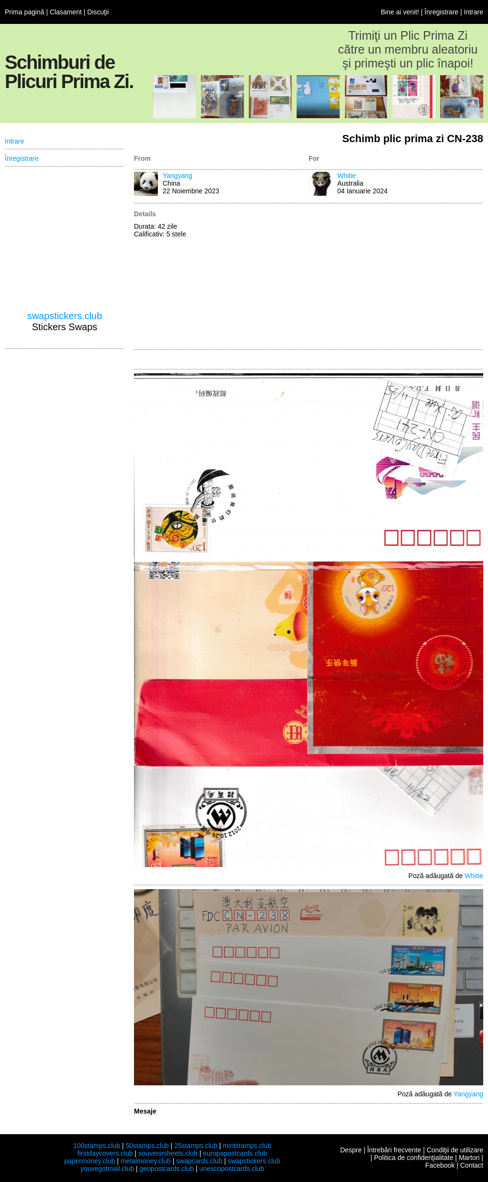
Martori (469, 1157)
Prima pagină (24, 12)
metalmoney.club (146, 1161)
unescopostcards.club (232, 1168)
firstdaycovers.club (105, 1153)
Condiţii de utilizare (455, 1150)
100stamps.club (96, 1145)
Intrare (473, 12)
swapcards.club (199, 1161)
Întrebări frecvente (394, 1150)
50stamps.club (146, 1145)
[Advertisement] (392, 277)
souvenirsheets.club (168, 1153)
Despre (351, 1150)
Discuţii (98, 12)
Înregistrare (441, 12)
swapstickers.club (64, 316)
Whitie (346, 175)
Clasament (66, 12)
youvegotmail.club (107, 1168)
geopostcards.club (167, 1168)
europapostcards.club (235, 1153)
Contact (471, 1165)
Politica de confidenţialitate (414, 1157)
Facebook (440, 1165)
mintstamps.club (247, 1145)
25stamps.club (195, 1145)
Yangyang (177, 175)
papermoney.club (89, 1161)
